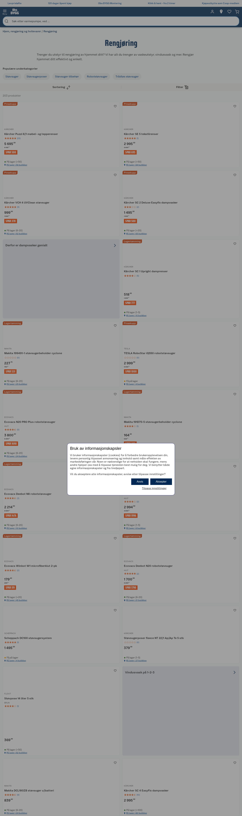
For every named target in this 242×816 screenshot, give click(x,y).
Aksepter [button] (161, 481)
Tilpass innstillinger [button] (154, 488)
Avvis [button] (140, 481)
